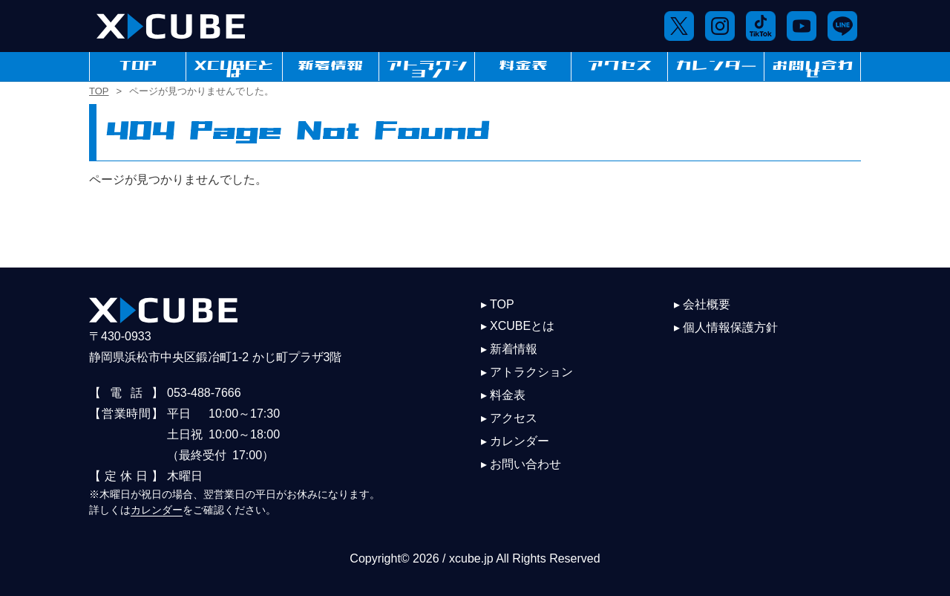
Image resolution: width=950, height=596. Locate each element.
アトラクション (427, 66)
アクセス (619, 66)
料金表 (523, 66)
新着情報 (330, 66)
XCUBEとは (234, 66)
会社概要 (706, 304)
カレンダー (716, 66)
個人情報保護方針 (730, 327)
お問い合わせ (813, 66)
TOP (137, 66)
